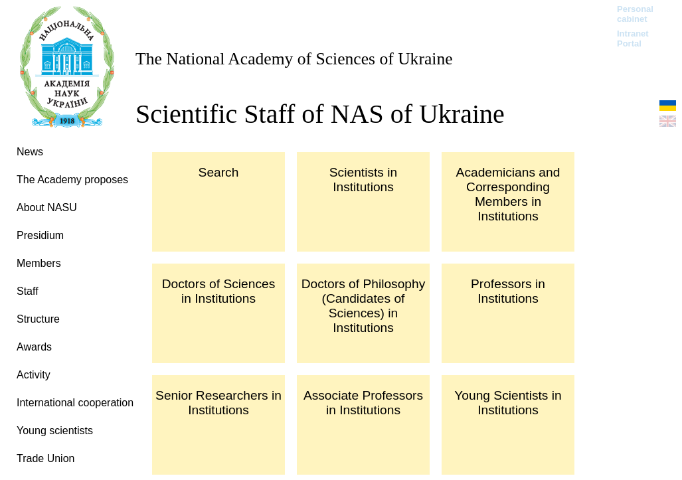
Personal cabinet (635, 14)
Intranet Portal (633, 38)
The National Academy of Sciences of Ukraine (294, 58)
